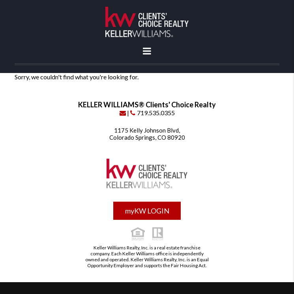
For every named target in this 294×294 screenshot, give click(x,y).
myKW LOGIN (147, 210)
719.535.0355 (152, 112)
